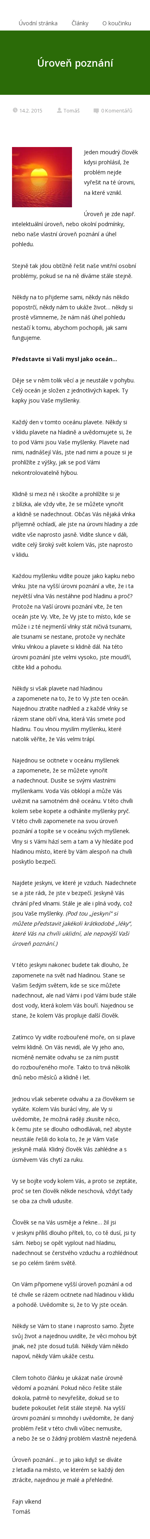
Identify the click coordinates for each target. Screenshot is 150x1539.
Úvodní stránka (38, 23)
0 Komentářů (113, 110)
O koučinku (116, 23)
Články (80, 23)
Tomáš (68, 110)
